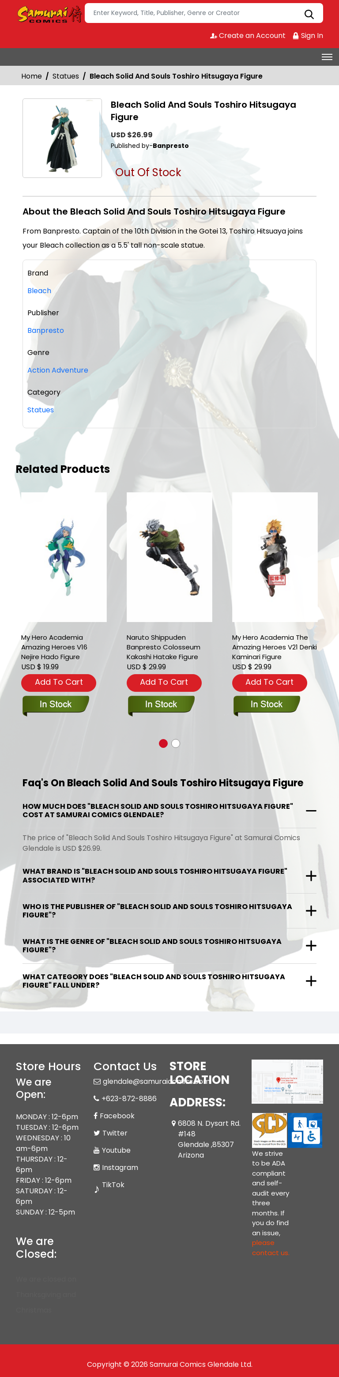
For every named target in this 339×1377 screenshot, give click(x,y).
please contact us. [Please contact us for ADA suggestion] (271, 1247)
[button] (163, 743)
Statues (66, 76)
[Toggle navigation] (327, 57)
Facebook (117, 1116)
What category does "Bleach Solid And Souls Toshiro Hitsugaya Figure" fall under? (154, 981)
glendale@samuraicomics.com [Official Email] (156, 1081)
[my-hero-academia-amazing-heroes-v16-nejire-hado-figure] (64, 557)
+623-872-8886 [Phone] (129, 1099)
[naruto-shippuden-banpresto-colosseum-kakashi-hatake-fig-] (169, 557)
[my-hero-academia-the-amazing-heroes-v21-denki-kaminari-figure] (275, 557)
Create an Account (248, 35)
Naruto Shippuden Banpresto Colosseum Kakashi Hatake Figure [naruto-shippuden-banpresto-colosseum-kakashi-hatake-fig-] (163, 647)
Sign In (307, 35)
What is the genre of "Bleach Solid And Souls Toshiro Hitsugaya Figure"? (152, 945)
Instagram (120, 1167)
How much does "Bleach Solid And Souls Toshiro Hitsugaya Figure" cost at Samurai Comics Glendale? (158, 810)
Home (31, 76)
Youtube (116, 1150)
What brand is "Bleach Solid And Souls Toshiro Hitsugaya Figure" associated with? (155, 875)
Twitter (115, 1133)
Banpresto (45, 330)
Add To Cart (59, 681)
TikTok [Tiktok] (113, 1185)
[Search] (204, 13)
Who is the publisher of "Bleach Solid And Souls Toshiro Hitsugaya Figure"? (157, 911)
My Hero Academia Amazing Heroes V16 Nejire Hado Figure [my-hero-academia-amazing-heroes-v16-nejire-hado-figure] (54, 647)
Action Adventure (57, 370)
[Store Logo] (49, 13)
